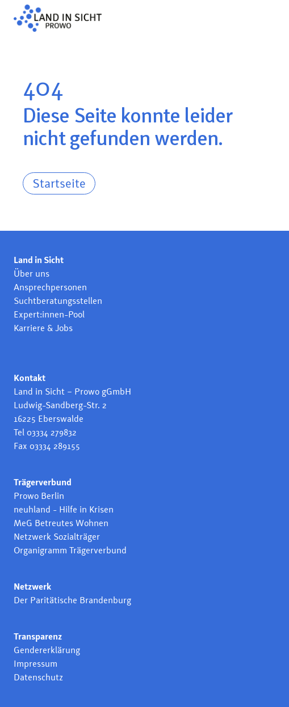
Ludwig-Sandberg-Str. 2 (60, 405)
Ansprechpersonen (50, 287)
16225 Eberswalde (48, 418)
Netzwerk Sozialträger (57, 536)
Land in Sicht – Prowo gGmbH (72, 391)
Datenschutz (38, 677)
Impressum (35, 663)
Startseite (59, 183)
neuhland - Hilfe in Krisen (64, 509)
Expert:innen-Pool (49, 314)
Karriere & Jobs (43, 328)
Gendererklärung (47, 650)
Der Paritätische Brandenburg (72, 600)
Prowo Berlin (39, 495)
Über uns (31, 273)
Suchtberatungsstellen (58, 300)
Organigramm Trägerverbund (70, 550)
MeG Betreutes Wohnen (61, 523)
